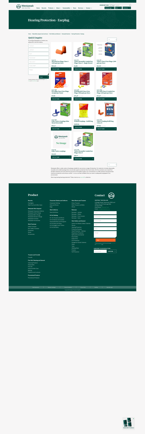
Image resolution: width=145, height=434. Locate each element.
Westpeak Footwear (33, 220)
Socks (29, 233)
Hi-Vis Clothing (54, 216)
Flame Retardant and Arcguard (58, 222)
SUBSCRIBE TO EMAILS (128, 427)
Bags (51, 208)
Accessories (31, 235)
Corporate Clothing (55, 204)
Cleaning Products (33, 264)
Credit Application (35, 288)
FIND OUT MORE (55, 67)
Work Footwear (32, 225)
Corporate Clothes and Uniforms (58, 202)
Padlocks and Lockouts (34, 273)
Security (61, 6)
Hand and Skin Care (33, 269)
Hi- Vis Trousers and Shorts (57, 219)
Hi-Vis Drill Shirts (54, 228)
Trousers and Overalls (34, 256)
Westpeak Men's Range (34, 216)
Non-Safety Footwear (33, 229)
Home (55, 6)
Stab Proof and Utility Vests (35, 206)
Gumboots (31, 231)
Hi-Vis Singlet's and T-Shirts (57, 226)
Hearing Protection (66, 32)
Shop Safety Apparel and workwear (40, 32)
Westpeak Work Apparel (34, 210)
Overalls (30, 258)
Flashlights (31, 204)
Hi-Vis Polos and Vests (56, 224)
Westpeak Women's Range (35, 218)
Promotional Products (34, 276)
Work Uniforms (54, 211)
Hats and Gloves (54, 206)
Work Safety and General (54, 32)
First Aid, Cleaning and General (36, 261)
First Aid (30, 268)
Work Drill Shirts (54, 213)
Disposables (31, 266)
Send (41, 75)
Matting (30, 271)
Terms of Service (34, 79)
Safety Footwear (32, 228)
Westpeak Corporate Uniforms (36, 212)
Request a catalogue (52, 288)
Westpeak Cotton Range (34, 214)
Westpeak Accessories (34, 221)
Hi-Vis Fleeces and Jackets (57, 221)
